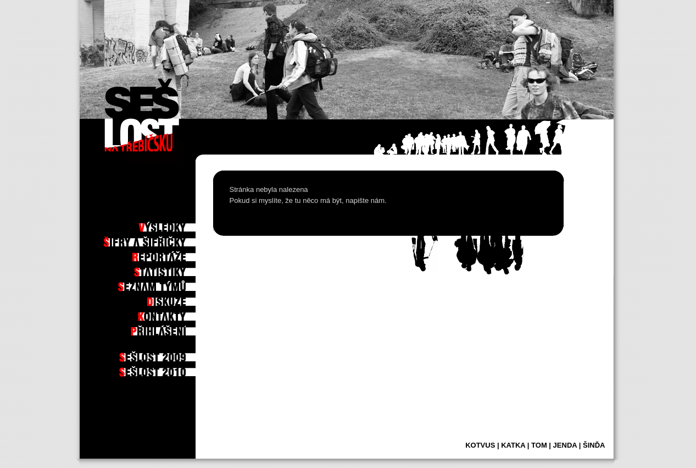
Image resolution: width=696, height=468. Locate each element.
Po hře (180, 209)
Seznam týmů (171, 284)
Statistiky (175, 269)
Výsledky (176, 224)
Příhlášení (174, 328)
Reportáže (174, 254)
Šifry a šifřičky (166, 239)
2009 (182, 354)
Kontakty (176, 313)
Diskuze (178, 298)
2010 (182, 369)
